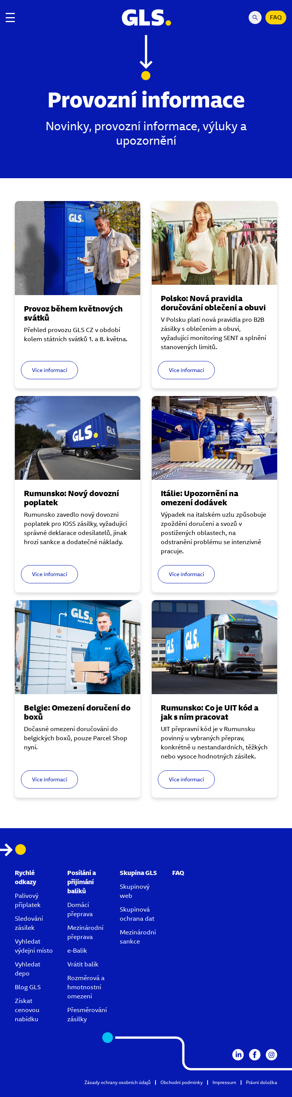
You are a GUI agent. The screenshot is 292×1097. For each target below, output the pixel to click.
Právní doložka (261, 1082)
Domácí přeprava (80, 909)
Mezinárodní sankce (138, 936)
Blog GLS (28, 987)
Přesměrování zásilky (87, 1014)
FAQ (276, 17)
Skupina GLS (138, 873)
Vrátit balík (82, 964)
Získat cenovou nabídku (27, 1010)
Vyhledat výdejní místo (34, 946)
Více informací (49, 370)
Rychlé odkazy (25, 877)
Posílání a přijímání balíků (81, 882)
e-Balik (77, 951)
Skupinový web (134, 891)
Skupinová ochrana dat (137, 914)
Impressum (224, 1082)
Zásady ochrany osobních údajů (117, 1082)
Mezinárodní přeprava (85, 932)
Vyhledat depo (27, 968)
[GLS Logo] (146, 17)
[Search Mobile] (255, 17)
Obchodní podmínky (181, 1082)
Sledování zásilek (29, 923)
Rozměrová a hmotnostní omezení (86, 987)
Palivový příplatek (28, 900)
